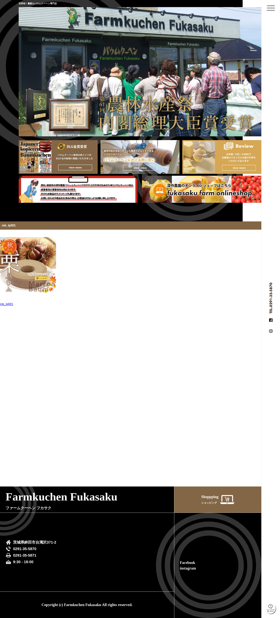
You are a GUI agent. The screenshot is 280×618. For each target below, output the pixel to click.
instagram (188, 568)
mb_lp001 (6, 304)
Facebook (187, 563)
